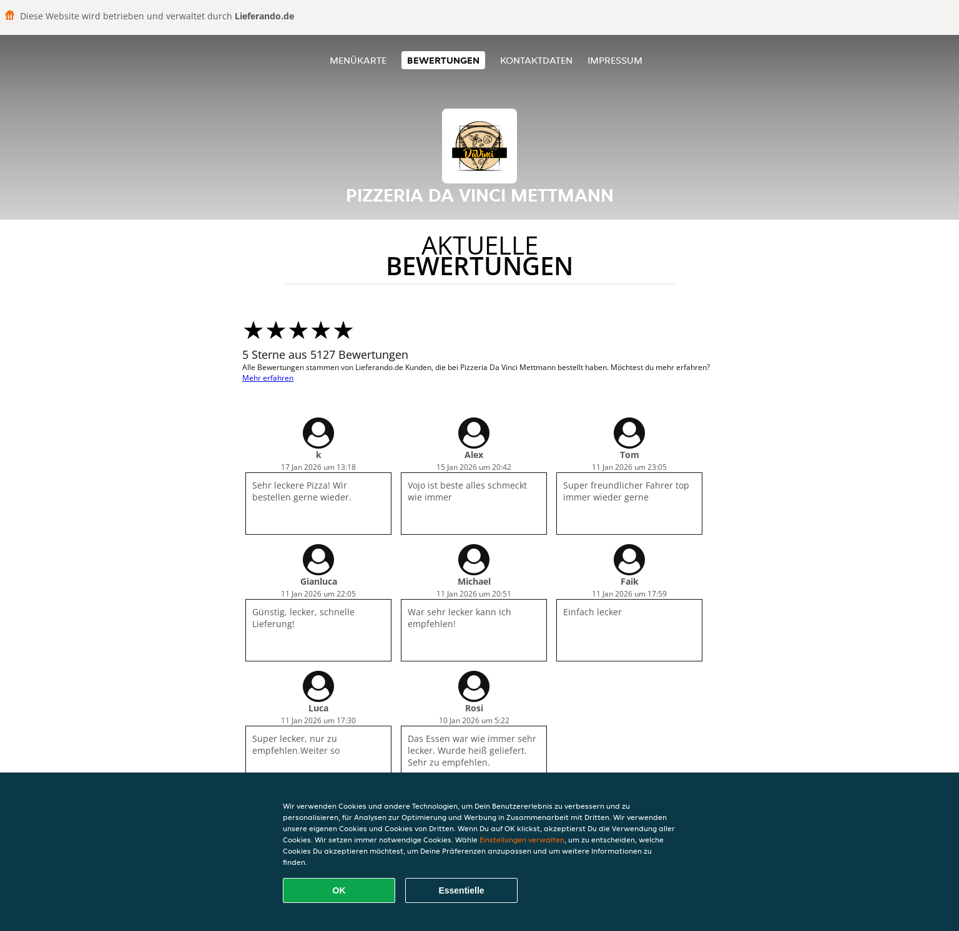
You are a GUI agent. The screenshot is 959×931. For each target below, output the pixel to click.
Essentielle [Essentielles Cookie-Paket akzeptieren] (461, 890)
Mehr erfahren (267, 378)
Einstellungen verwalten (522, 839)
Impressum (615, 60)
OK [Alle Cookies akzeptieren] (339, 890)
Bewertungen (443, 60)
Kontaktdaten (536, 60)
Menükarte (358, 60)
